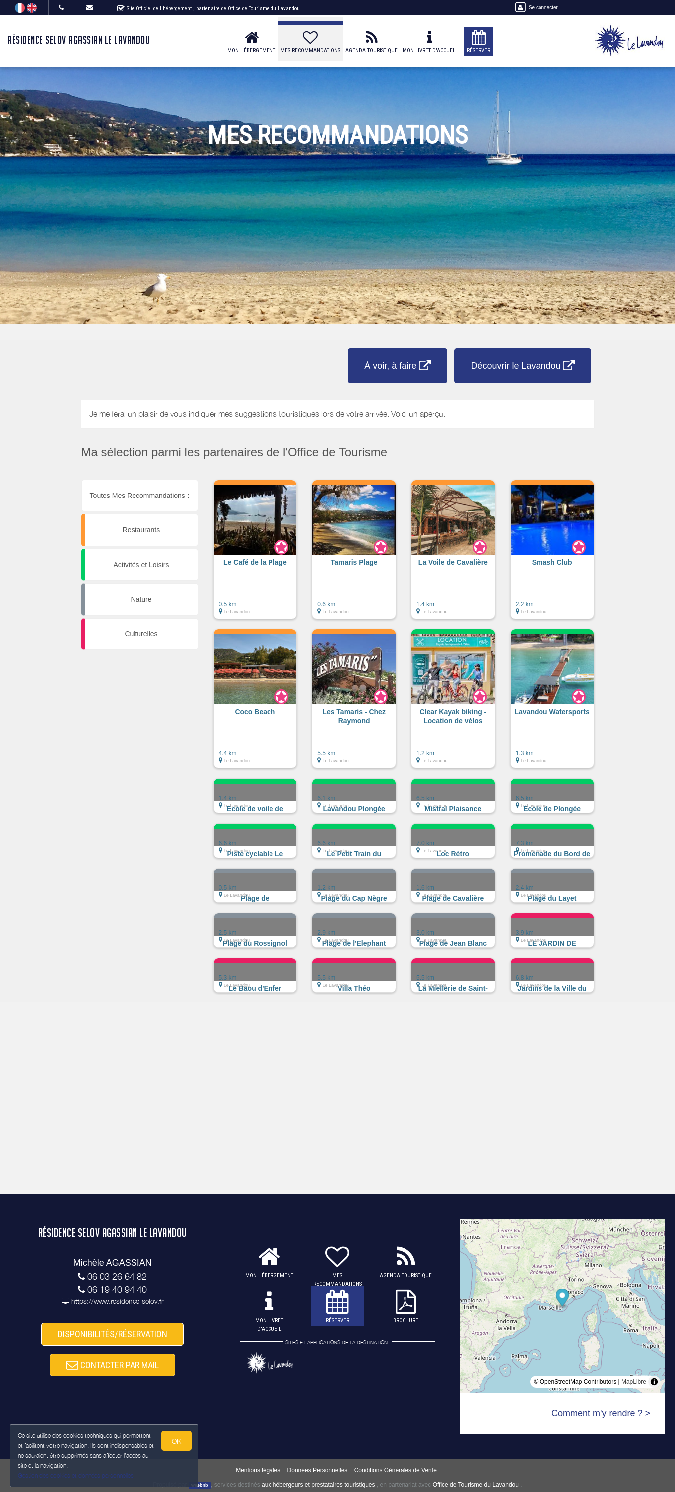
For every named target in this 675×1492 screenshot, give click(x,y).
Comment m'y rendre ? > (600, 1413)
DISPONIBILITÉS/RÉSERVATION (112, 1334)
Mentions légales (258, 1470)
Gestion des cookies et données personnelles (76, 1475)
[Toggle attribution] (654, 1382)
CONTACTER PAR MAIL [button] (112, 1365)
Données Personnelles (317, 1470)
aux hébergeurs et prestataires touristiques (318, 1484)
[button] (255, 554)
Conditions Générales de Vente (395, 1470)
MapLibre (633, 1381)
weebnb (199, 1485)
